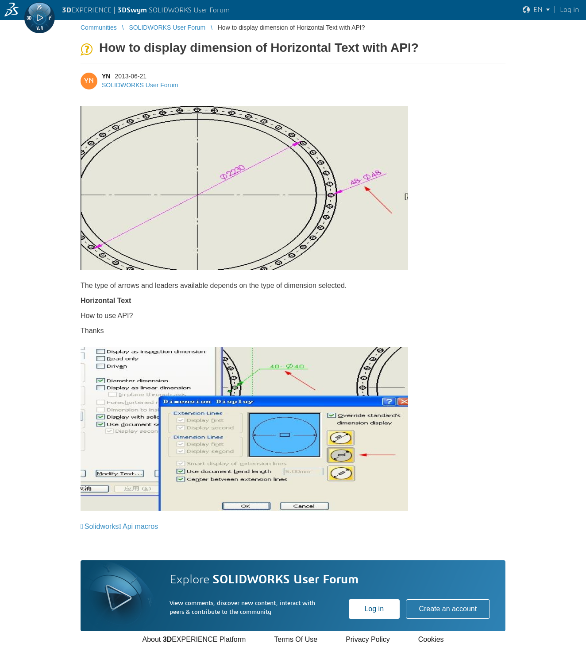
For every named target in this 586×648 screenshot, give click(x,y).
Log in (374, 609)
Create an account (448, 609)
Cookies (431, 639)
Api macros (140, 526)
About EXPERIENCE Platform (194, 639)
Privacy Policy (368, 639)
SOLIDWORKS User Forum (140, 85)
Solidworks (102, 526)
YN (106, 76)
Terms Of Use (295, 639)
